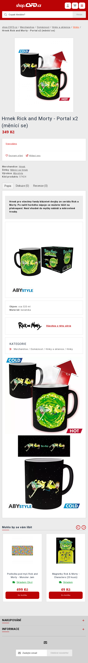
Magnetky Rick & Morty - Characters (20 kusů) (66, 576)
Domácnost (37, 349)
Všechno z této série (58, 326)
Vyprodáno (11, 143)
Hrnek (22, 166)
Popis (7, 186)
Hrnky (70, 349)
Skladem (68, 582)
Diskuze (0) (22, 185)
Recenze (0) (40, 185)
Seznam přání (14, 155)
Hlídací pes (33, 155)
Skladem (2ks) (25, 582)
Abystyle (18, 173)
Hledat (79, 14)
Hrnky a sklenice (55, 349)
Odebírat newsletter (60, 653)
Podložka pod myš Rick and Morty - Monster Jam (22, 576)
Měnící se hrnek (19, 170)
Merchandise (21, 349)
